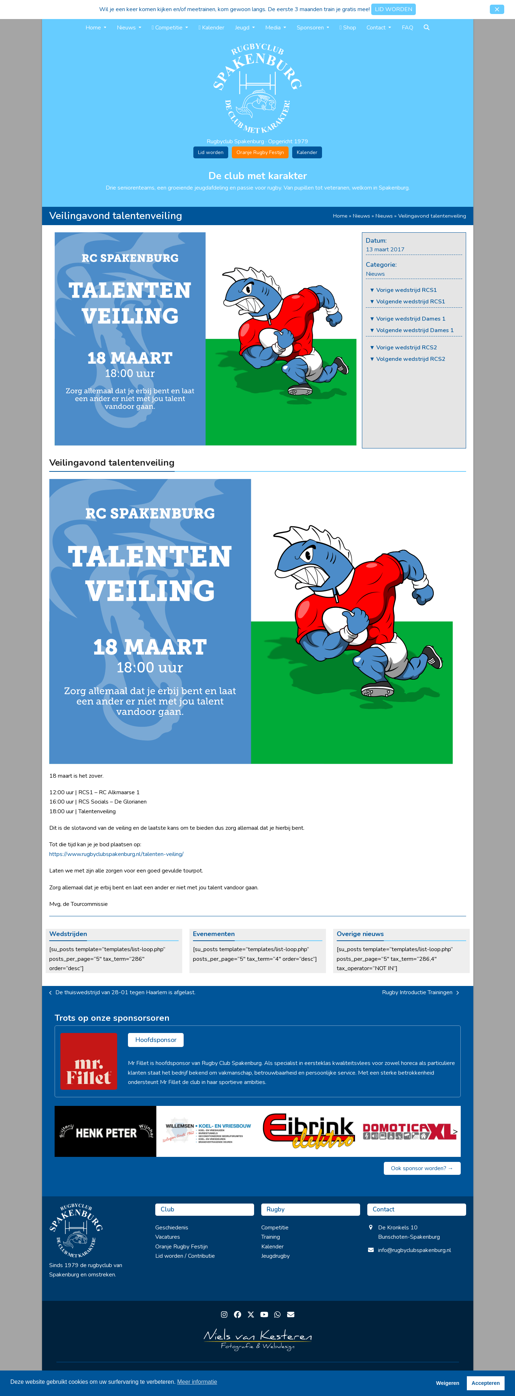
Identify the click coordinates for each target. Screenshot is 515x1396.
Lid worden (211, 152)
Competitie (275, 1228)
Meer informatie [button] (197, 1382)
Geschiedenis (171, 1228)
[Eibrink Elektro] (308, 1131)
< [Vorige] (60, 1131)
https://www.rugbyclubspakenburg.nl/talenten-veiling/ (116, 854)
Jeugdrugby (275, 1256)
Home (340, 215)
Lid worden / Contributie (185, 1256)
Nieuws (361, 215)
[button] (497, 9)
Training (270, 1237)
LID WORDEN (393, 9)
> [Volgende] (455, 1131)
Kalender (307, 152)
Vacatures (167, 1237)
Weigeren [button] (448, 1383)
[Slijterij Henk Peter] (105, 1131)
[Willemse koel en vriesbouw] (207, 1131)
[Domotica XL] (410, 1131)
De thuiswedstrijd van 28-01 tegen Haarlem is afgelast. (122, 992)
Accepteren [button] (486, 1383)
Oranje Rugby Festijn (260, 152)
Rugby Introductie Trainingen (420, 992)
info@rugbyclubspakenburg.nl (414, 1250)
